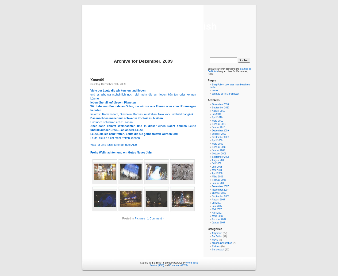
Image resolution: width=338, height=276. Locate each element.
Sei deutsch (218, 249)
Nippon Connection (222, 243)
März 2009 (217, 143)
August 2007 (218, 199)
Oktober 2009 (219, 134)
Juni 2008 (217, 166)
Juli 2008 (216, 163)
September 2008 (220, 157)
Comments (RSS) (178, 265)
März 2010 (217, 120)
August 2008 (218, 160)
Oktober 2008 (219, 153)
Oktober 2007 (219, 193)
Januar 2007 (218, 222)
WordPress (192, 262)
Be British (217, 236)
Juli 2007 (216, 203)
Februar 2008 (219, 180)
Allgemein (217, 233)
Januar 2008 (218, 183)
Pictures (140, 218)
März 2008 (217, 176)
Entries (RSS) (157, 265)
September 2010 (220, 107)
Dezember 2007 (220, 186)
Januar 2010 (218, 127)
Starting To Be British (169, 26)
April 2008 (217, 173)
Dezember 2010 (220, 104)
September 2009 (220, 137)
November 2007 (220, 189)
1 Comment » (155, 218)
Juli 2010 (216, 114)
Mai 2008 (217, 170)
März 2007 (217, 216)
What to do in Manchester (225, 93)
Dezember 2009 (220, 130)
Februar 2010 (219, 124)
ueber (215, 90)
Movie (215, 239)
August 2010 (218, 111)
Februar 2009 (219, 147)
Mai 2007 (217, 209)
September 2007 (220, 196)
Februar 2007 (219, 219)
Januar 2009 (218, 150)
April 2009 (217, 140)
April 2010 (217, 117)
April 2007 (217, 212)
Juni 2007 (217, 206)
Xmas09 (97, 80)
